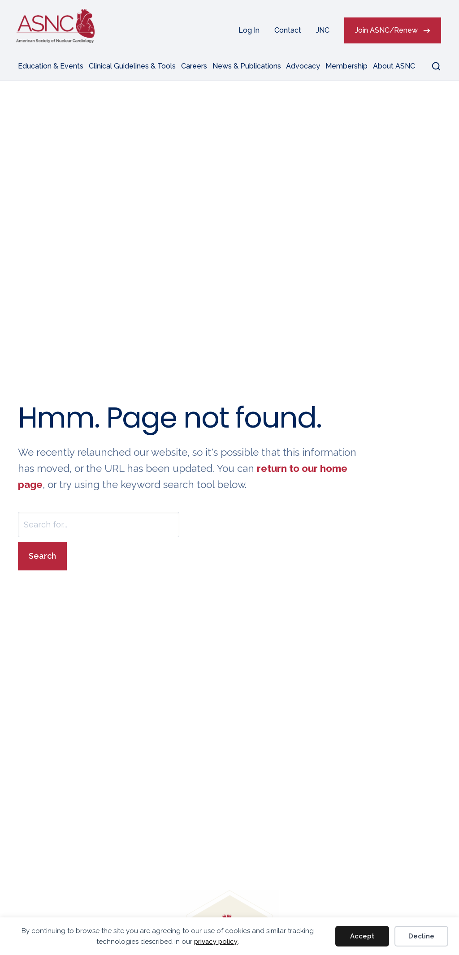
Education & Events (50, 66)
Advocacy (303, 66)
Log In (249, 30)
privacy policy (216, 942)
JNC (322, 30)
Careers (194, 66)
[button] (430, 66)
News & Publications (246, 66)
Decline (421, 936)
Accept (362, 936)
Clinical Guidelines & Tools (132, 66)
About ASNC (394, 66)
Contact (287, 30)
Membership (346, 66)
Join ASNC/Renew (386, 30)
